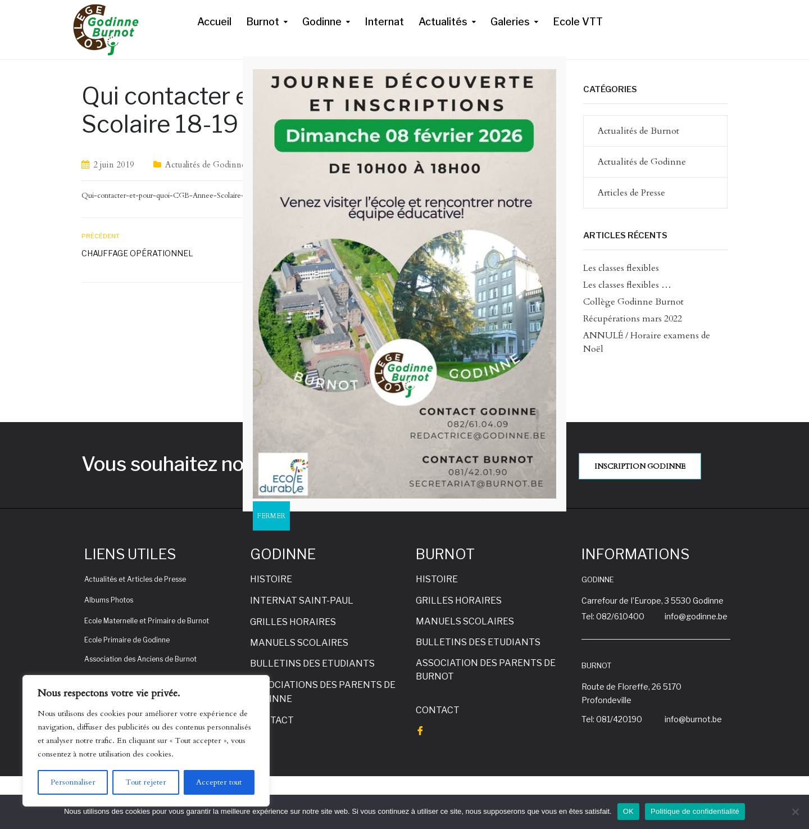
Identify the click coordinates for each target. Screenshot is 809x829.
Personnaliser (73, 782)
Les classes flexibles (621, 268)
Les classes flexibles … (627, 285)
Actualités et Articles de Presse (135, 579)
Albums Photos (108, 600)
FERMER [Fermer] (271, 515)
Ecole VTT (578, 22)
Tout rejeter (145, 782)
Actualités (443, 22)
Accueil (214, 22)
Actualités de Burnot (638, 131)
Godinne (322, 22)
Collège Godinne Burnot (633, 302)
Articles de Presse (631, 193)
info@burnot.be (693, 719)
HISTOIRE (271, 579)
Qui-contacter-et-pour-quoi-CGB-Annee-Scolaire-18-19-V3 (178, 196)
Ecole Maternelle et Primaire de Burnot (146, 621)
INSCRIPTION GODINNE (639, 466)
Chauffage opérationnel (137, 253)
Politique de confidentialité (695, 811)
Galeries (510, 22)
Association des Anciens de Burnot (140, 659)
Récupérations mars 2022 (632, 318)
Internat (384, 22)
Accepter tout (219, 782)
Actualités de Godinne (205, 164)
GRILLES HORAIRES (293, 622)
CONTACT (272, 720)
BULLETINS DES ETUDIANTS (312, 663)
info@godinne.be (696, 616)
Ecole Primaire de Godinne (127, 640)
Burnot (262, 22)
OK (628, 811)
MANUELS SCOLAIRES (299, 642)
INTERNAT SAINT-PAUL (301, 600)
